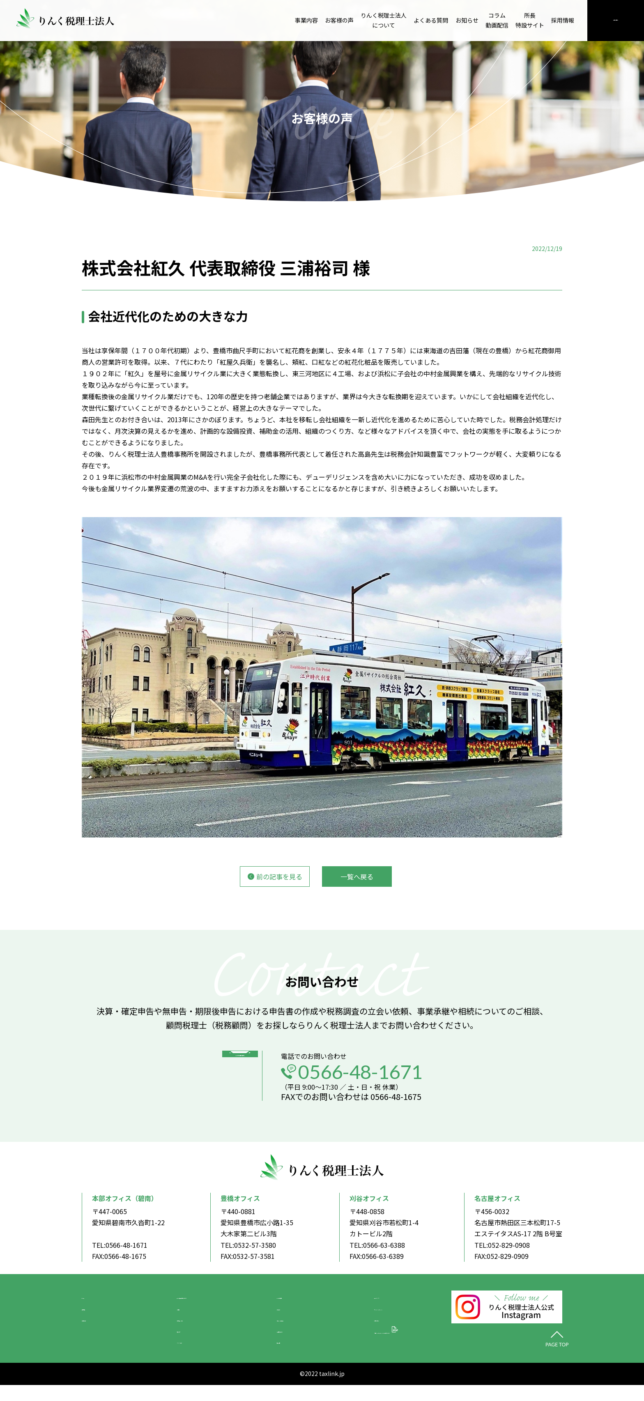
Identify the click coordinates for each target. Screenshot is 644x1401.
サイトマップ (376, 1303)
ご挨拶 (165, 1316)
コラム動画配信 (496, 20)
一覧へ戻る (356, 876)
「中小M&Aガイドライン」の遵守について (400, 1347)
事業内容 (306, 20)
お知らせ (466, 20)
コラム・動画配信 (293, 1329)
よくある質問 (431, 20)
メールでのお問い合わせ (233, 1086)
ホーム (91, 1303)
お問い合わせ (615, 20)
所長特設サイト (529, 20)
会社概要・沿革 (179, 1329)
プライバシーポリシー (390, 1316)
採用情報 (562, 20)
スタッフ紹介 (175, 1356)
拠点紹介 (169, 1343)
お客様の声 (339, 20)
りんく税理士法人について (384, 20)
